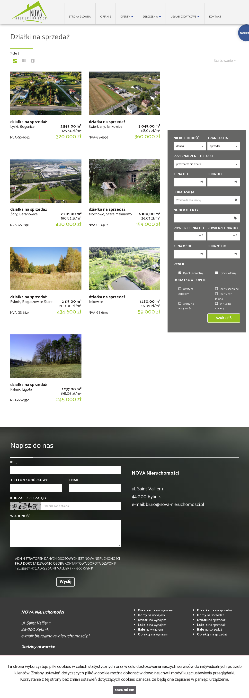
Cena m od (183, 246)
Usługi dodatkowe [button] (185, 17)
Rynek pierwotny (190, 273)
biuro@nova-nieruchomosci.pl (175, 505)
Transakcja (217, 138)
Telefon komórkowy (29, 480)
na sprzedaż (214, 610)
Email (74, 480)
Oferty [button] (127, 17)
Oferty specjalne (227, 289)
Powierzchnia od (189, 228)
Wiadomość (20, 516)
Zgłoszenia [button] (152, 17)
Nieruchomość (186, 138)
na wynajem (155, 610)
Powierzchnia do (222, 228)
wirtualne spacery (223, 306)
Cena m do (216, 246)
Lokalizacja (184, 192)
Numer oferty (186, 210)
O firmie (105, 17)
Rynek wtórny (225, 273)
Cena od (181, 174)
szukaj (223, 318)
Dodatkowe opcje (190, 280)
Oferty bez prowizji (223, 296)
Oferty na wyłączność (186, 306)
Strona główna (80, 17)
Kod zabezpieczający (28, 498)
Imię (13, 462)
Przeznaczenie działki (193, 156)
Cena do (214, 174)
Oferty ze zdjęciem (186, 291)
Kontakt (215, 17)
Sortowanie (225, 60)
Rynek (179, 264)
